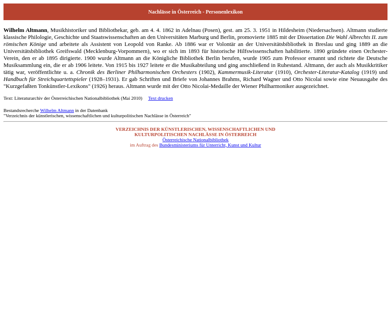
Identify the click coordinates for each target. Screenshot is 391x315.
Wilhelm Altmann (57, 110)
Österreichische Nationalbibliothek (195, 139)
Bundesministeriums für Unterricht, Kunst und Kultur (210, 144)
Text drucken (160, 98)
